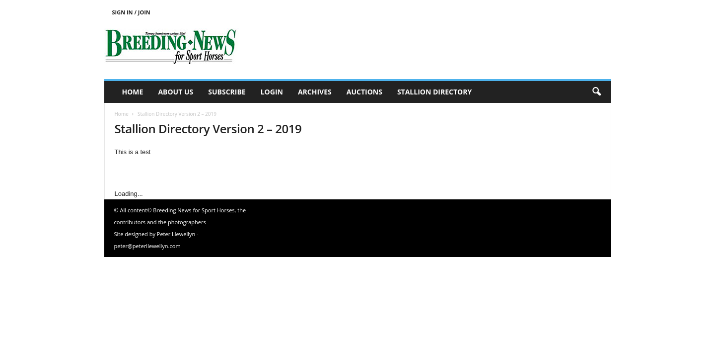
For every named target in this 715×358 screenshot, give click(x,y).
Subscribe (226, 91)
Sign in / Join (131, 12)
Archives (315, 91)
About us (175, 91)
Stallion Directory (434, 91)
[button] (596, 92)
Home (132, 91)
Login (272, 91)
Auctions (364, 91)
